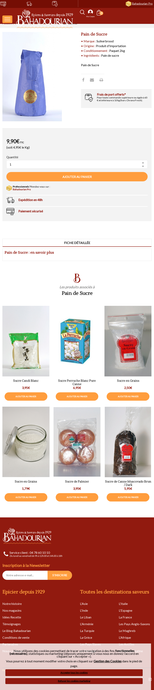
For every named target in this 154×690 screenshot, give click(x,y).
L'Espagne (125, 610)
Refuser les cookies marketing (74, 680)
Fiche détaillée (77, 243)
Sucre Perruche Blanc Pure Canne (77, 382)
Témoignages (11, 624)
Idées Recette (11, 617)
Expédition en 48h (30, 200)
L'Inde (84, 610)
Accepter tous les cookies (74, 672)
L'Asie (84, 603)
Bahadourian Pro (142, 3)
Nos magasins (11, 610)
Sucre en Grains (26, 482)
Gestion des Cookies (108, 661)
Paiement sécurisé (30, 211)
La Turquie (87, 631)
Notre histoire (12, 603)
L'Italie (123, 603)
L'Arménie (86, 624)
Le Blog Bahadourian (16, 631)
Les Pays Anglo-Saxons (134, 624)
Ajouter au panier (77, 177)
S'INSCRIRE (59, 575)
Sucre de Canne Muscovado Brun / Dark (128, 483)
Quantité (12, 157)
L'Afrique (125, 637)
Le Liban (85, 617)
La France (125, 617)
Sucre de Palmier (77, 482)
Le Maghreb (127, 631)
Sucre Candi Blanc (26, 381)
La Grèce (86, 637)
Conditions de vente (15, 637)
